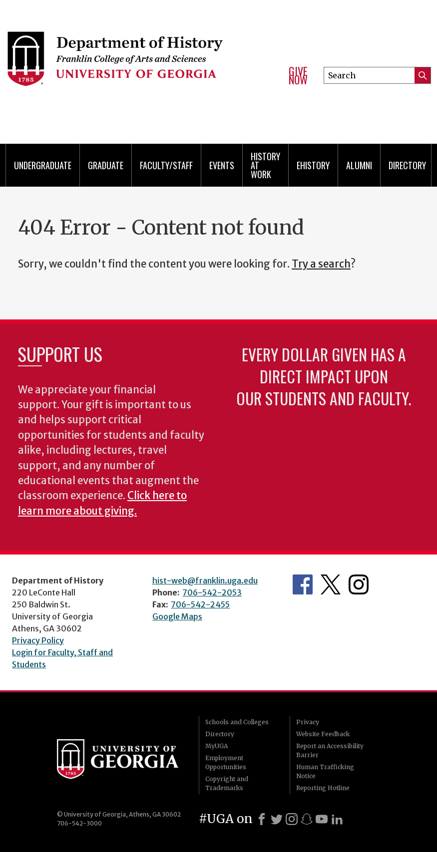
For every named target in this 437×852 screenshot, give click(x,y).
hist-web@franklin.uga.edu (205, 580)
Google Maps (177, 616)
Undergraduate (42, 165)
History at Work (265, 165)
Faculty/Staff (166, 165)
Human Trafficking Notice (325, 771)
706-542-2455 (200, 604)
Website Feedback (323, 734)
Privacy (307, 722)
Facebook (303, 584)
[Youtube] (322, 819)
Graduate (105, 165)
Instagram (359, 584)
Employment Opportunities (225, 762)
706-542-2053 (212, 592)
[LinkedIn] (337, 819)
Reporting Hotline (323, 788)
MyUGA (216, 746)
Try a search (321, 264)
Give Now (298, 75)
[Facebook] (262, 819)
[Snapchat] (307, 819)
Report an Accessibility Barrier (330, 750)
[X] (277, 819)
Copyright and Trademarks (226, 783)
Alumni (359, 165)
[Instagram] (292, 819)
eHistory (313, 165)
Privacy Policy (38, 640)
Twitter (331, 584)
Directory (407, 165)
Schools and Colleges (237, 722)
